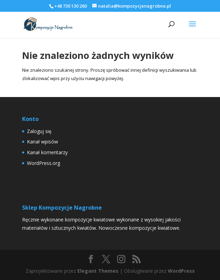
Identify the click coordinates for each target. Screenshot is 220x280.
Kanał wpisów (42, 141)
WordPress (181, 271)
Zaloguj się (39, 131)
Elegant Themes (97, 271)
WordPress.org (43, 163)
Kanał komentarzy (47, 152)
